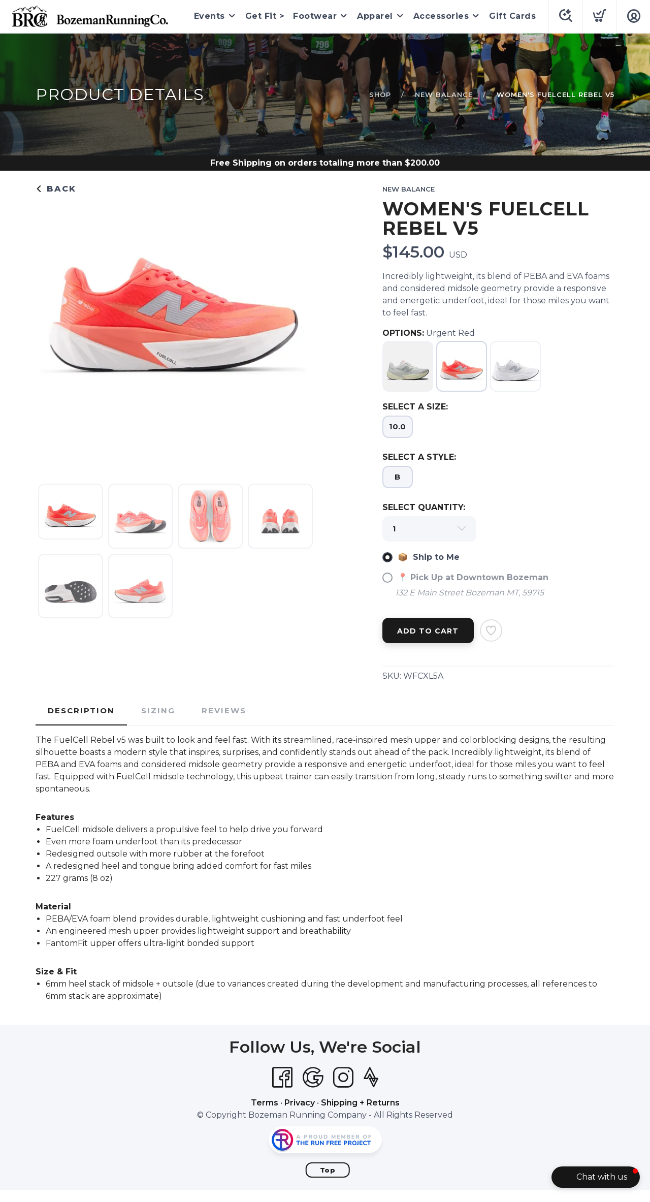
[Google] (313, 1077)
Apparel (375, 16)
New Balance (444, 94)
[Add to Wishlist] (491, 630)
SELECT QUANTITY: (423, 507)
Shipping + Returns (360, 1103)
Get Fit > (264, 16)
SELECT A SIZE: (415, 407)
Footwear (315, 16)
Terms (264, 1103)
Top (328, 1170)
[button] (595, 1177)
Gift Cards (512, 16)
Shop (380, 94)
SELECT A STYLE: (419, 457)
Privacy (299, 1103)
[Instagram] (343, 1077)
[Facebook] (282, 1077)
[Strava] (371, 1077)
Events (209, 16)
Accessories (441, 16)
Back (56, 189)
